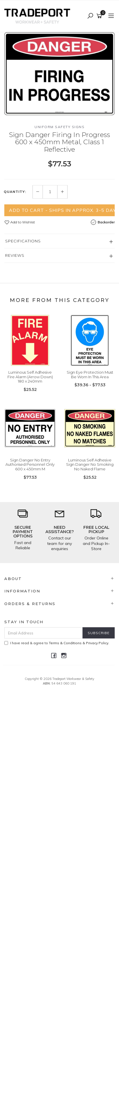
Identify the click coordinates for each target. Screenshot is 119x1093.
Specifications (23, 241)
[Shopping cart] (100, 16)
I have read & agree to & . (56, 643)
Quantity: (15, 191)
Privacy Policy (97, 643)
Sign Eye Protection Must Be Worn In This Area (90, 374)
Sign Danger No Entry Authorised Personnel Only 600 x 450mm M (30, 464)
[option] (59, 73)
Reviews (14, 255)
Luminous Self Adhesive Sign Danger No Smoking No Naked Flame (90, 464)
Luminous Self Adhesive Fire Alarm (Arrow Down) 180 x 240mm (30, 376)
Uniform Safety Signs (59, 127)
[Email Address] (43, 632)
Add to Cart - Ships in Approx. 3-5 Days (62, 210)
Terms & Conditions (65, 643)
